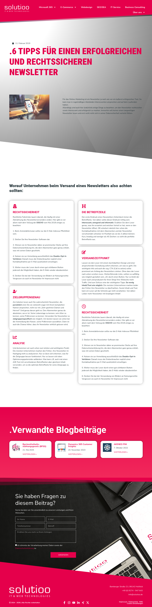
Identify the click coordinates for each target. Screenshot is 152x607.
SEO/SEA (101, 7)
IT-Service (115, 7)
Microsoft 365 (47, 7)
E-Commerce (68, 7)
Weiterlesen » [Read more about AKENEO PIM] (121, 452)
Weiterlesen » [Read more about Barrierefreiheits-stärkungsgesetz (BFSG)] (30, 454)
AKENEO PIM (120, 444)
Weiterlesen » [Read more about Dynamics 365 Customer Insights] (75, 454)
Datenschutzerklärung (24, 548)
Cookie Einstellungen (135, 603)
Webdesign (86, 7)
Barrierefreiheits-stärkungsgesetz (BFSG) (34, 445)
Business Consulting (135, 7)
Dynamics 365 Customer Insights (80, 445)
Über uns (139, 12)
